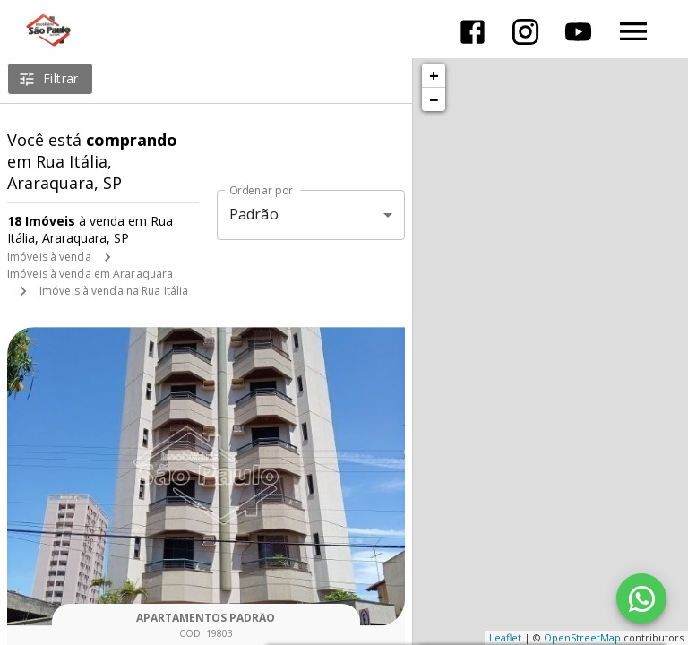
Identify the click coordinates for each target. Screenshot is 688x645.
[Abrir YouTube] (578, 31)
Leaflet (505, 637)
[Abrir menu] (633, 31)
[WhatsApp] (641, 598)
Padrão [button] (254, 214)
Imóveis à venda (49, 256)
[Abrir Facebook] (472, 31)
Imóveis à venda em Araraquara (90, 273)
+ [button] (434, 75)
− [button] (433, 99)
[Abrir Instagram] (525, 31)
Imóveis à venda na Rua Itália (113, 290)
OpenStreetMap (582, 637)
